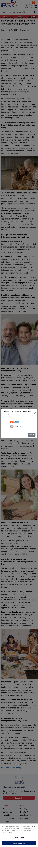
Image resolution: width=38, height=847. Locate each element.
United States (18, 427)
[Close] (34, 413)
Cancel (31, 435)
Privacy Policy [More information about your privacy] (7, 832)
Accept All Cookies (19, 843)
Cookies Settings (19, 837)
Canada (16, 422)
